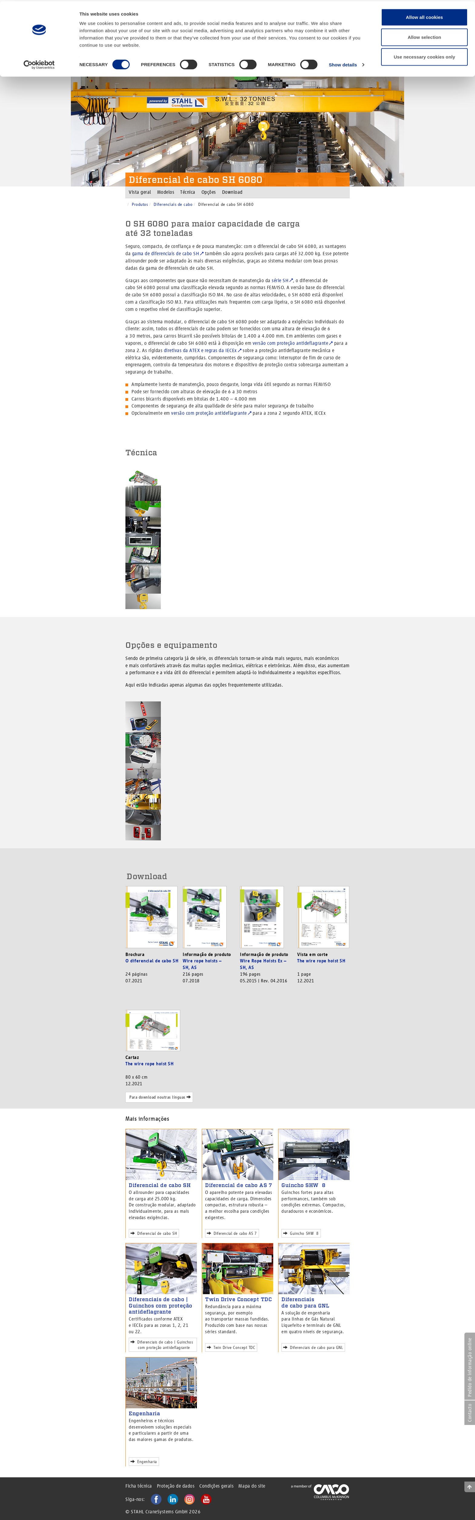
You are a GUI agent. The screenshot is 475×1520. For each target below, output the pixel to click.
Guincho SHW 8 (303, 1185)
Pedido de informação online (470, 1367)
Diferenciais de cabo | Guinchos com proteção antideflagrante (160, 1305)
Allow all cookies (424, 15)
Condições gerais (216, 1486)
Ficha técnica (138, 1486)
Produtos (140, 204)
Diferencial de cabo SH (160, 1185)
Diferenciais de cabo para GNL (305, 1302)
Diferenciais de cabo (173, 204)
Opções (208, 192)
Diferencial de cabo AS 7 (238, 1185)
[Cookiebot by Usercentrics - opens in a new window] (39, 63)
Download (232, 192)
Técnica (187, 192)
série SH (280, 280)
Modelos (165, 192)
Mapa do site (251, 1486)
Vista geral (140, 192)
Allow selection (424, 35)
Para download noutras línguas (159, 1097)
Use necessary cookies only (424, 55)
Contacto (470, 1413)
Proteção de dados (176, 1486)
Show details (343, 63)
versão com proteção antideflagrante (290, 343)
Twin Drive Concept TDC (238, 1299)
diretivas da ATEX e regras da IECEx (200, 350)
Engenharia (144, 1413)
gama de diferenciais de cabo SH (165, 253)
